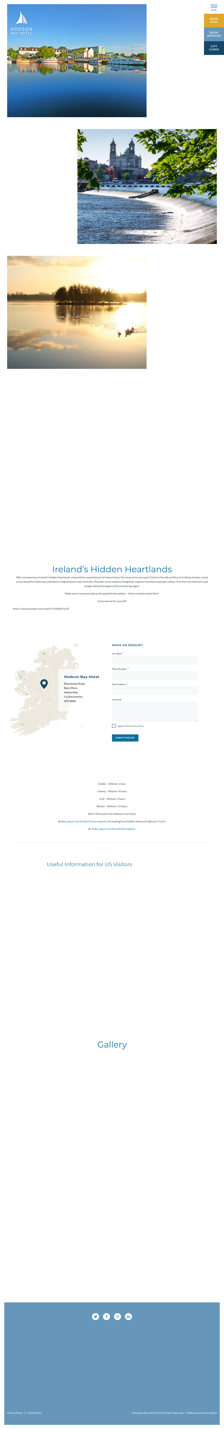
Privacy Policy (15, 1412)
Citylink (161, 821)
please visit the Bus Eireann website (86, 821)
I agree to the (130, 726)
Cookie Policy (34, 1412)
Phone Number (119, 669)
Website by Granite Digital (202, 1412)
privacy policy (137, 726)
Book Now (214, 20)
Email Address (119, 684)
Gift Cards (214, 48)
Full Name (117, 653)
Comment (117, 699)
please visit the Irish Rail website (117, 828)
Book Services (214, 34)
